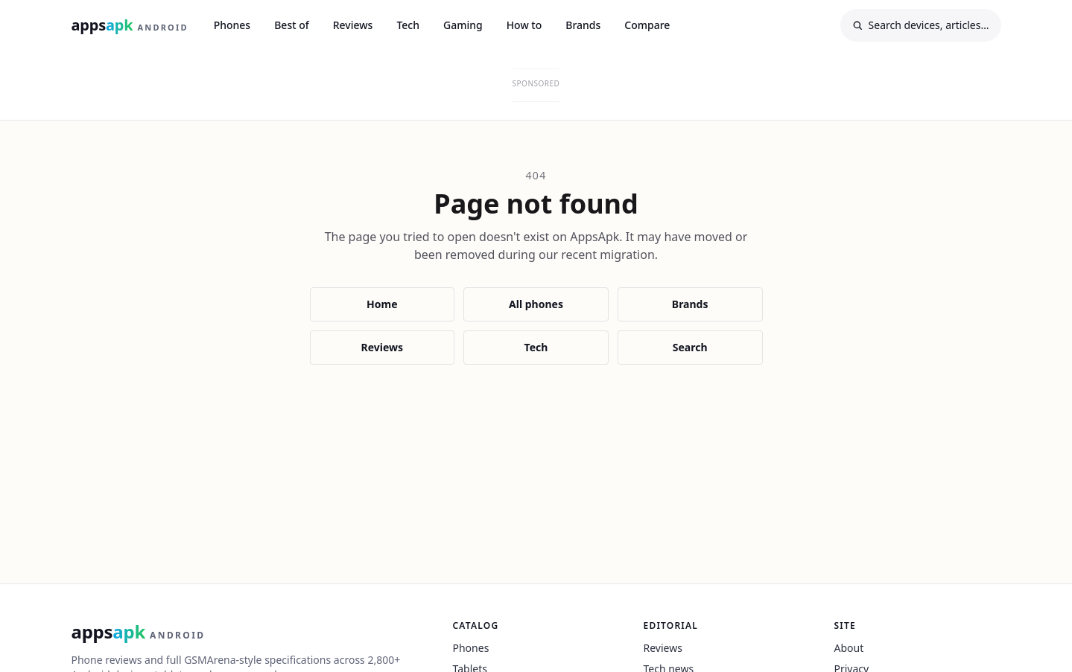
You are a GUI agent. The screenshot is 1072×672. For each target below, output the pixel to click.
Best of (291, 25)
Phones (232, 25)
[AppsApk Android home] (130, 25)
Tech (407, 25)
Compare (647, 25)
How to (524, 25)
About (849, 648)
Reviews (353, 25)
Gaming (463, 25)
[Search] (920, 25)
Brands (582, 25)
